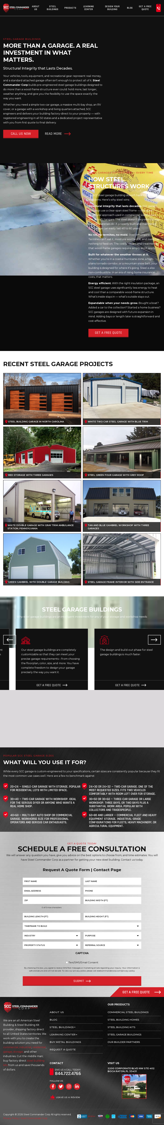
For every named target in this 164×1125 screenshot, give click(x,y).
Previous (9, 640)
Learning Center (88, 8)
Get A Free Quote (145, 8)
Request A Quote (63, 1049)
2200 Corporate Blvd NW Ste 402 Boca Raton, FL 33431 (131, 1070)
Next (154, 640)
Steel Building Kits (121, 1027)
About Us (35, 8)
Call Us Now (21, 134)
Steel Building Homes (123, 1019)
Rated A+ (86, 1116)
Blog (130, 8)
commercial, (11, 1047)
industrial (25, 1047)
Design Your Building (112, 8)
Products (70, 8)
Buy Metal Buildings (65, 1042)
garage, (8, 1051)
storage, (18, 1051)
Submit (78, 981)
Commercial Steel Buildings (128, 1012)
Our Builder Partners (124, 1042)
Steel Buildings (52, 8)
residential (39, 1047)
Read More (53, 134)
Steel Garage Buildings (124, 1034)
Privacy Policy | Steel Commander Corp (25, 1118)
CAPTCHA (82, 953)
